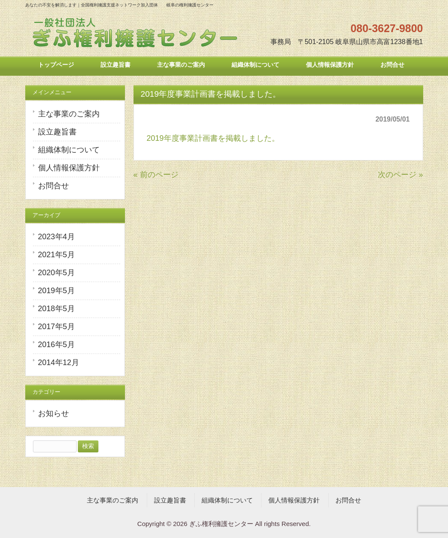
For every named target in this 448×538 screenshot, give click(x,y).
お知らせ (53, 413)
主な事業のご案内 (69, 114)
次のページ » (400, 174)
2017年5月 (56, 326)
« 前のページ (156, 174)
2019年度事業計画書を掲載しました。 (213, 138)
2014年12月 (58, 362)
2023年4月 (56, 236)
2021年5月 (56, 254)
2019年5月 (56, 290)
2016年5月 (56, 344)
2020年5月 (56, 272)
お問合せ (53, 185)
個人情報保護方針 (69, 167)
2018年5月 (56, 308)
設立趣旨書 (57, 132)
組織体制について (69, 150)
